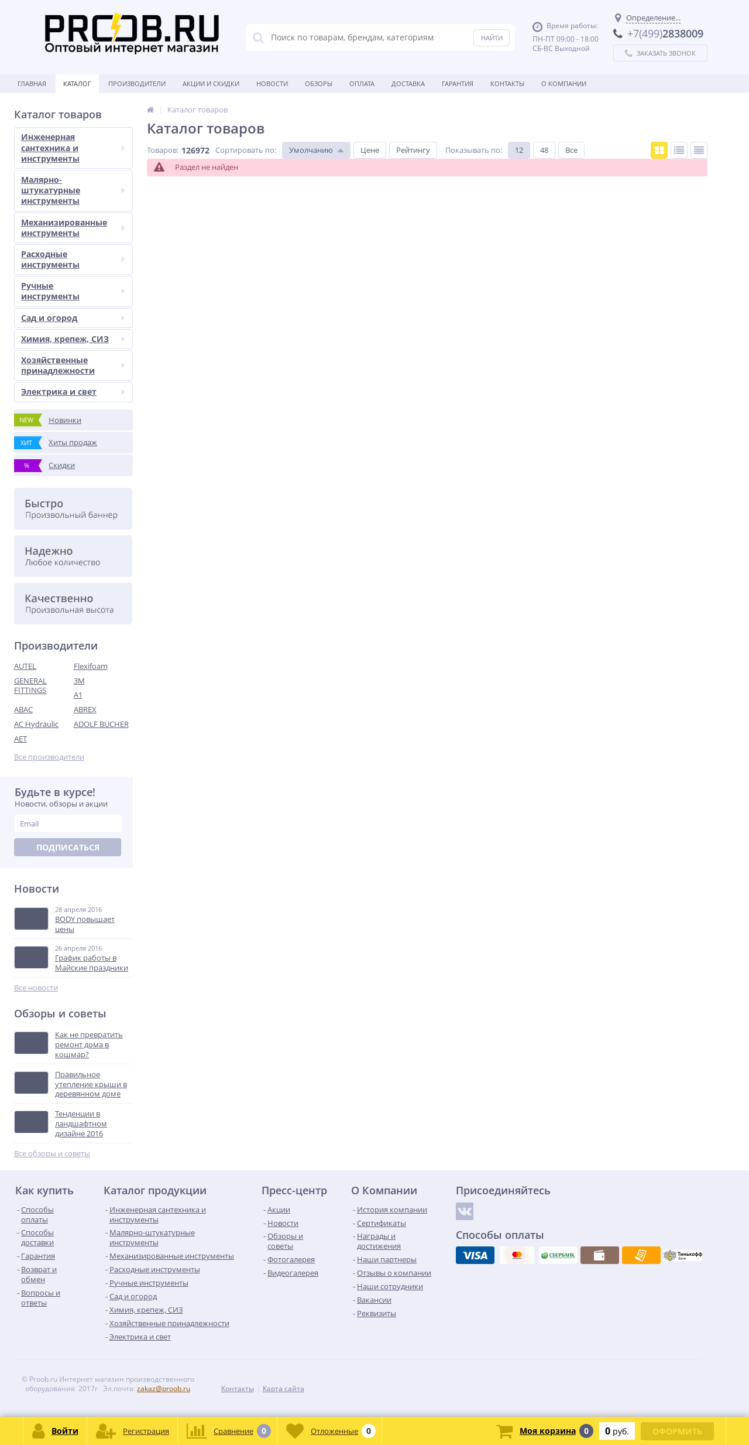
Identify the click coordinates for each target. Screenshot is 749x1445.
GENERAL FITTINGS (30, 685)
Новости (272, 83)
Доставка (408, 83)
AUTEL (25, 666)
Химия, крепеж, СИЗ (73, 338)
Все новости (36, 988)
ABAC (23, 709)
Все (571, 150)
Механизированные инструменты (73, 227)
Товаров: (162, 150)
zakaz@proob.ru (163, 1388)
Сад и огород (73, 317)
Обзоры (318, 83)
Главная (32, 83)
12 (519, 150)
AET (20, 738)
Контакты (507, 83)
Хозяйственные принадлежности (73, 365)
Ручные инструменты (73, 291)
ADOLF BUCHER (101, 724)
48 (544, 150)
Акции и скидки (211, 83)
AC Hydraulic (36, 724)
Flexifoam (91, 666)
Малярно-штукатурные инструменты (73, 190)
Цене (369, 150)
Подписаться (67, 847)
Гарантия (457, 83)
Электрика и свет (73, 391)
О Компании (563, 83)
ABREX (85, 709)
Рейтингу (413, 150)
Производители (137, 83)
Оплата (361, 83)
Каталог (77, 83)
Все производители (49, 757)
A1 (78, 694)
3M (79, 680)
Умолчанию (311, 150)
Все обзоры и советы (52, 1154)
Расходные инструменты (73, 259)
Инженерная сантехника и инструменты (73, 147)
